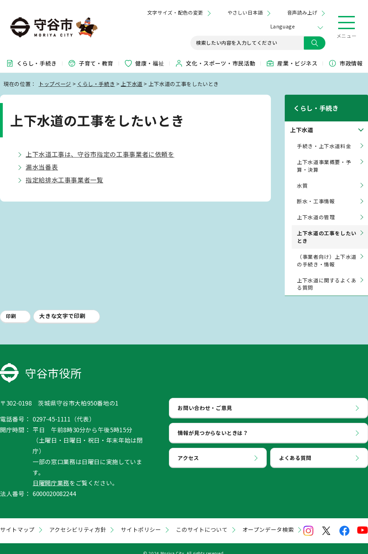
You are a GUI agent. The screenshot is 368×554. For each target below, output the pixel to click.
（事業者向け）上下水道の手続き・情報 (327, 251)
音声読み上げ (302, 12)
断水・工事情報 (316, 192)
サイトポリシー (141, 520)
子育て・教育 (90, 63)
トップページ (54, 83)
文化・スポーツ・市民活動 (215, 63)
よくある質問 (295, 448)
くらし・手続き (31, 63)
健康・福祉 (144, 63)
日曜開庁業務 (51, 474)
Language (282, 26)
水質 (302, 176)
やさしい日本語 (245, 12)
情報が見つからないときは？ (213, 423)
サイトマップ (17, 520)
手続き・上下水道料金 (324, 136)
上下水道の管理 (316, 208)
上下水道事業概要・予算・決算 (324, 156)
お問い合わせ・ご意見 (205, 398)
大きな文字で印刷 (62, 307)
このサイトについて (202, 520)
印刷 (11, 307)
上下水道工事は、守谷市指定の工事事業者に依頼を (100, 154)
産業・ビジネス (291, 63)
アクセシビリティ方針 (77, 520)
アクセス (188, 448)
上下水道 (132, 83)
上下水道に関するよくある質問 (327, 274)
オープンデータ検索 (268, 520)
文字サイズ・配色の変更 (175, 12)
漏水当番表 (42, 166)
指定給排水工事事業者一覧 (64, 179)
